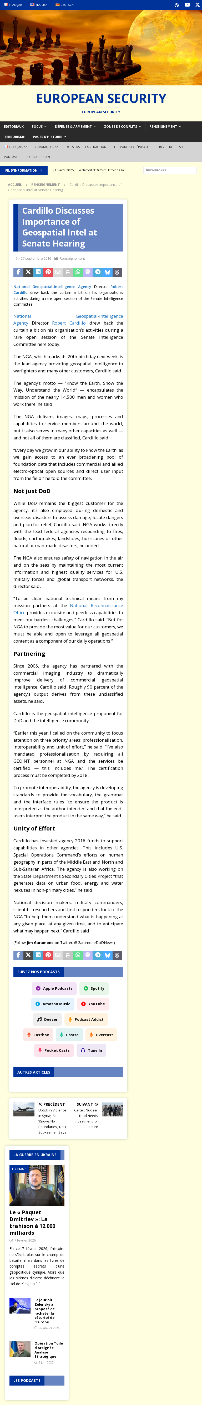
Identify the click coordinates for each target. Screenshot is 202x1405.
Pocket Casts (57, 1049)
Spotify (97, 987)
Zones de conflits (120, 126)
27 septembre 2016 (36, 257)
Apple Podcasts (58, 987)
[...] (38, 1283)
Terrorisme (14, 136)
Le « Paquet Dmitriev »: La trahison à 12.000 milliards (32, 1222)
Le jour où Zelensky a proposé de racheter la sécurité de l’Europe (44, 1310)
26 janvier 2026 (49, 1327)
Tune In (95, 1049)
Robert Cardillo (69, 322)
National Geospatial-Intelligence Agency (52, 286)
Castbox (41, 1034)
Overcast (104, 1034)
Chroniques (44, 146)
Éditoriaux (14, 126)
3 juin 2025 (46, 1362)
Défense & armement (73, 126)
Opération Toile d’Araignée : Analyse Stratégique (48, 1349)
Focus (37, 126)
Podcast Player (40, 156)
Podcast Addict (89, 1018)
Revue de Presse (171, 146)
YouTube (96, 1003)
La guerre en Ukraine (35, 1154)
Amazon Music (56, 1003)
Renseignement (163, 126)
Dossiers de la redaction (86, 146)
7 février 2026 (25, 1239)
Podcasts (11, 156)
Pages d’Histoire (47, 136)
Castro (72, 1034)
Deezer (51, 1018)
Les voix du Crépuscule (132, 146)
